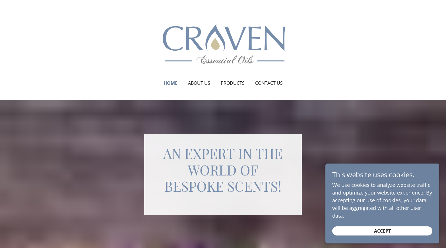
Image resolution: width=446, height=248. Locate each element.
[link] (223, 43)
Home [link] (170, 83)
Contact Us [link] (269, 83)
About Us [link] (199, 83)
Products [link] (233, 83)
